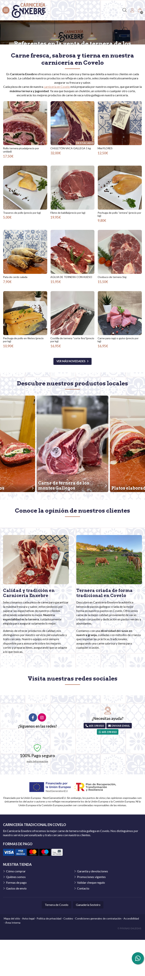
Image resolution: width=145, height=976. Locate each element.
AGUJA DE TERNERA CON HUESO (71, 313)
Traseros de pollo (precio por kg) (22, 248)
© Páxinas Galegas (129, 964)
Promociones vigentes (91, 913)
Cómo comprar (16, 907)
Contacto (83, 924)
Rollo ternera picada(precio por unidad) (21, 186)
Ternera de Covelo (56, 941)
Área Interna (12, 958)
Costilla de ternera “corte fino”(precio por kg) (72, 376)
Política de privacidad (49, 954)
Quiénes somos (16, 913)
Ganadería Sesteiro (88, 941)
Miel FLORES (105, 184)
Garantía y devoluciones (92, 907)
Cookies (68, 954)
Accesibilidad (131, 954)
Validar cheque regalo (91, 918)
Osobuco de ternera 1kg (112, 313)
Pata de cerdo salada (15, 313)
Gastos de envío (16, 924)
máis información (37, 797)
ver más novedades (70, 397)
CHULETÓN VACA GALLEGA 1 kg (70, 184)
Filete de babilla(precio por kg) (67, 248)
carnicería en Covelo (57, 123)
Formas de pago (16, 918)
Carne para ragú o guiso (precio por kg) (118, 376)
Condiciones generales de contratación (98, 954)
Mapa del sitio (12, 954)
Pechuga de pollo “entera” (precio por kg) (119, 250)
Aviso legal (28, 954)
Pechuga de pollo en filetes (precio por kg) (23, 376)
